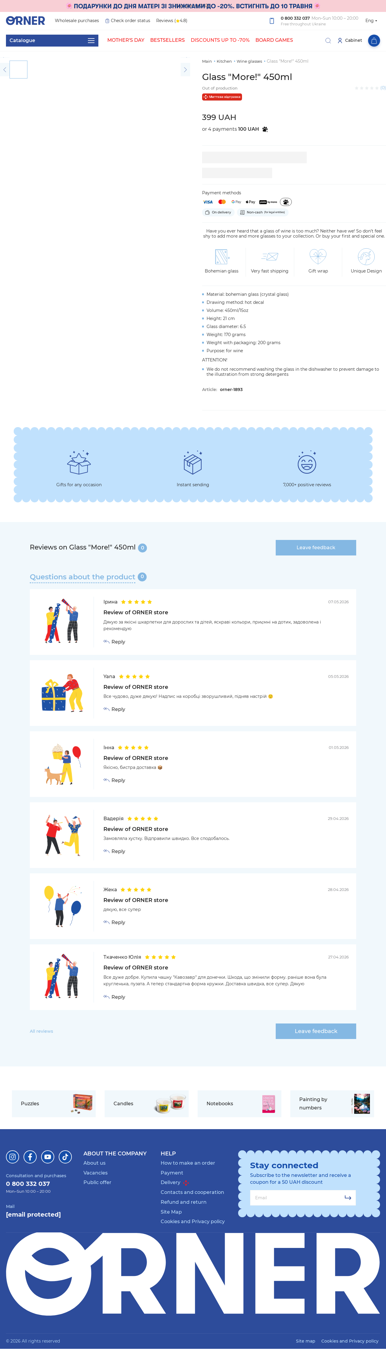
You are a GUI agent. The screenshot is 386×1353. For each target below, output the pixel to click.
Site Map (171, 1212)
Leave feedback (316, 547)
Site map (305, 1340)
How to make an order (188, 1163)
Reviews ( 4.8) (171, 21)
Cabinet (349, 41)
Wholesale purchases (77, 20)
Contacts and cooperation (192, 1192)
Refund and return (184, 1202)
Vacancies (95, 1173)
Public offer (97, 1182)
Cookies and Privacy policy (193, 1221)
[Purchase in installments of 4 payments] (286, 202)
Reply (118, 641)
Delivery (175, 1183)
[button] (5, 57)
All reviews (41, 1031)
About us (94, 1163)
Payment (172, 1173)
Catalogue (52, 40)
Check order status (127, 20)
